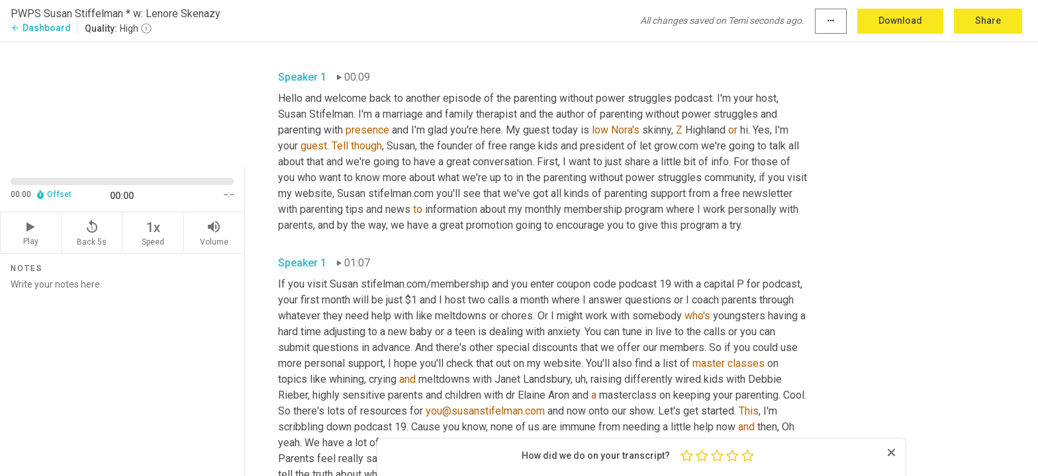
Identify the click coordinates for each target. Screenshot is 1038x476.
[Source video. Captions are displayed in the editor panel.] (122, 103)
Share (988, 20)
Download (900, 20)
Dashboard (41, 27)
